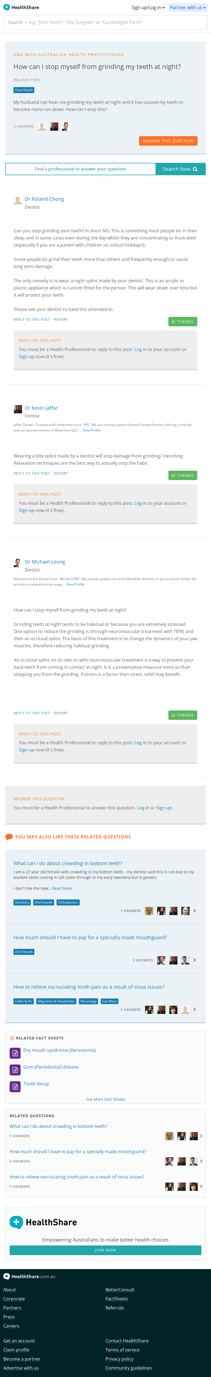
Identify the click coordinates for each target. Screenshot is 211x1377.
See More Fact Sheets (105, 1099)
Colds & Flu (23, 1001)
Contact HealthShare (127, 1341)
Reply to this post (32, 319)
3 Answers (143, 960)
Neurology (88, 1001)
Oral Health (24, 90)
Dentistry (22, 902)
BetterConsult (120, 1290)
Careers (11, 1326)
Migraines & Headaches (56, 1001)
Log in (141, 349)
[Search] (105, 22)
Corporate (14, 1299)
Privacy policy (120, 1359)
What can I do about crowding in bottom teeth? (68, 863)
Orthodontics (68, 902)
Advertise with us (21, 1368)
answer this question (168, 140)
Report (61, 319)
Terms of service (123, 1350)
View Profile (92, 430)
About (9, 1290)
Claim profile (16, 1350)
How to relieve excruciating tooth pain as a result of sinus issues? (89, 986)
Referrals (115, 1308)
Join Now (105, 1250)
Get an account (19, 1341)
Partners (12, 1308)
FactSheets (117, 1299)
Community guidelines (129, 1368)
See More (109, 1001)
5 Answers (131, 910)
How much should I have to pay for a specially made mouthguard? (90, 937)
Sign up (27, 356)
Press (9, 1317)
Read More (62, 888)
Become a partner (22, 1359)
